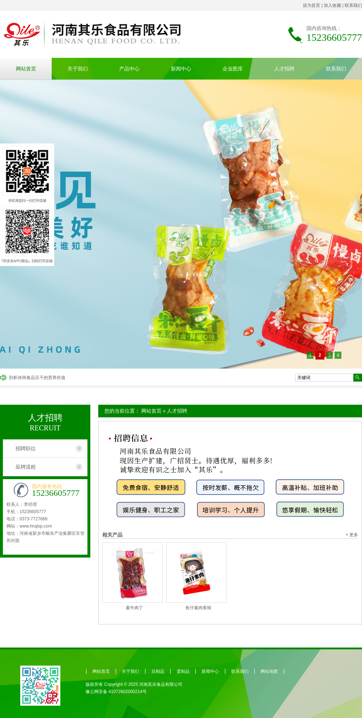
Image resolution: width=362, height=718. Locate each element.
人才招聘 (284, 69)
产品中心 (129, 69)
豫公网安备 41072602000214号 (116, 691)
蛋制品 (183, 671)
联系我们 (353, 5)
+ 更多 (352, 534)
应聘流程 (26, 467)
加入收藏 (332, 5)
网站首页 (26, 69)
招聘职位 (26, 448)
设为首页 (311, 5)
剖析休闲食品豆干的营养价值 (37, 377)
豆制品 (157, 671)
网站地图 (269, 671)
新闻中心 (181, 69)
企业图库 (233, 69)
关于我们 (78, 69)
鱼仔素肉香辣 (198, 607)
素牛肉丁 (134, 607)
